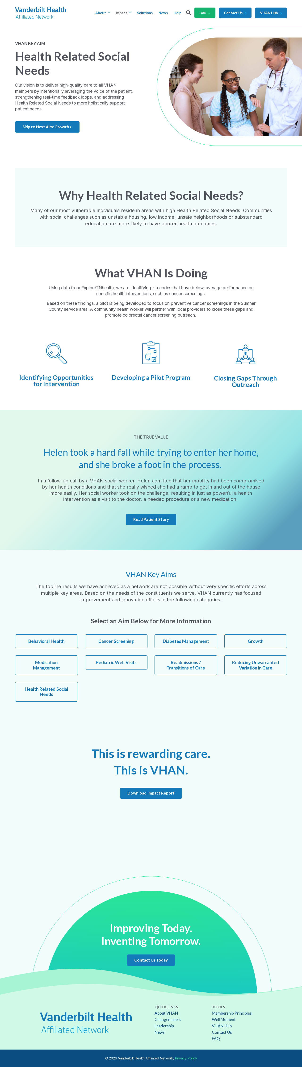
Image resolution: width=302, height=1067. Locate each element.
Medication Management (46, 665)
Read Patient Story (151, 519)
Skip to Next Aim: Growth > (47, 126)
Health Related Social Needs (46, 691)
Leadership (164, 1026)
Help (177, 13)
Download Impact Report (151, 793)
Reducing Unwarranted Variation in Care (255, 665)
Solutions (145, 13)
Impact (123, 13)
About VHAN (166, 1013)
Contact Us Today (151, 960)
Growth (255, 641)
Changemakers (168, 1019)
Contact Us (235, 13)
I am (204, 13)
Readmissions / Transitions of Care (186, 665)
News (163, 13)
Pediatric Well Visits (116, 662)
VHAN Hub (271, 13)
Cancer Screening (116, 641)
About (102, 13)
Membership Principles (232, 1013)
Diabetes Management (186, 641)
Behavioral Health (46, 641)
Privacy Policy (186, 1058)
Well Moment (224, 1019)
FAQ (216, 1039)
